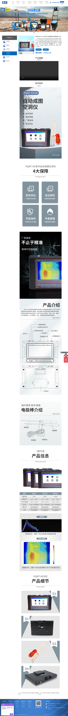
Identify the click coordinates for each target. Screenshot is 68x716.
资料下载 (23, 705)
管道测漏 (10, 703)
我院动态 (29, 705)
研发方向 (16, 703)
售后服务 (23, 703)
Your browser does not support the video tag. (39, 70)
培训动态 (29, 703)
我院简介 (4, 703)
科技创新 (16, 705)
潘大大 (15, 714)
